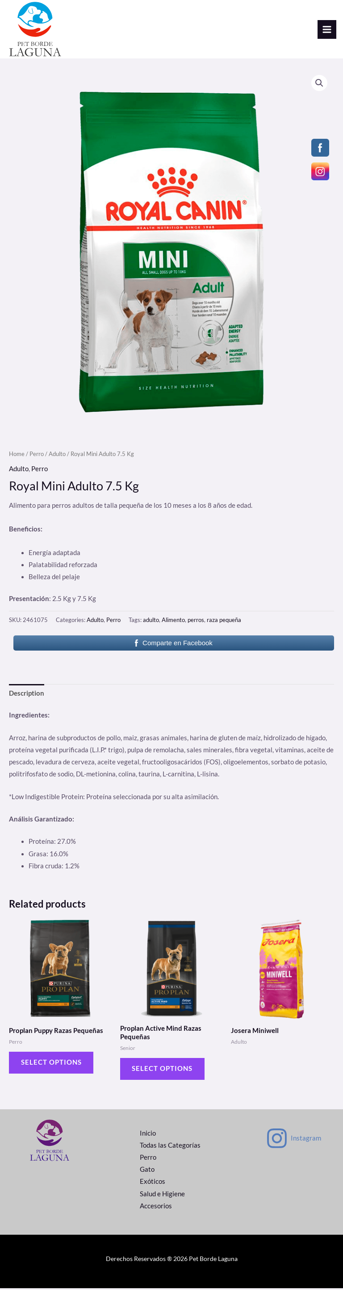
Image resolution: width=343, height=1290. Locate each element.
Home (17, 455)
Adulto (57, 455)
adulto (151, 621)
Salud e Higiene (162, 1195)
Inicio (148, 1135)
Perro (36, 455)
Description (26, 694)
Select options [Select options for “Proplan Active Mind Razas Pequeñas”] (163, 1070)
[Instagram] (293, 1140)
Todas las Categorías (170, 1147)
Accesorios (156, 1207)
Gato (147, 1171)
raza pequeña (224, 621)
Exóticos (152, 1183)
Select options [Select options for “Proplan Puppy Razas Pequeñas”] (51, 1064)
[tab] (26, 694)
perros (196, 621)
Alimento (173, 621)
